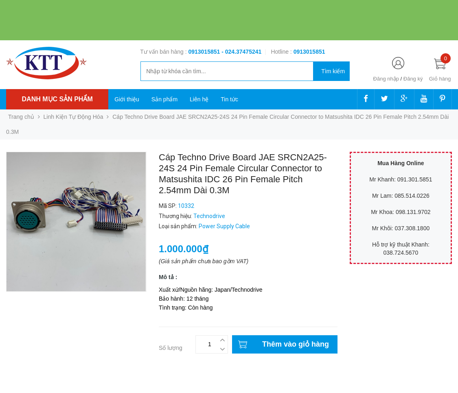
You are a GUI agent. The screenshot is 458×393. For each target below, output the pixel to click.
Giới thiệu (126, 99)
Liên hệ (199, 99)
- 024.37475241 (241, 51)
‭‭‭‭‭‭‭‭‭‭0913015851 (309, 51)
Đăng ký (413, 79)
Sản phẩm (164, 99)
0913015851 (204, 51)
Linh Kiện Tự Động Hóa (73, 117)
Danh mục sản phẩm (57, 99)
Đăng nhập (386, 79)
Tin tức (229, 99)
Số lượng (170, 348)
